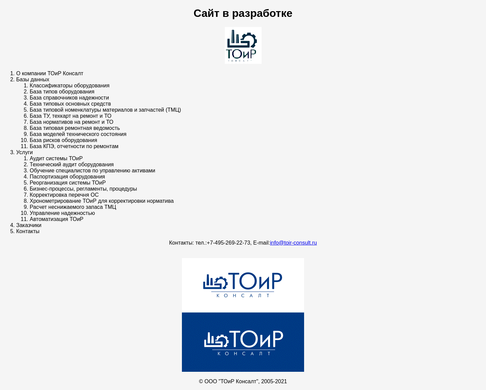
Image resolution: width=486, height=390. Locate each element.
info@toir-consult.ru (293, 243)
